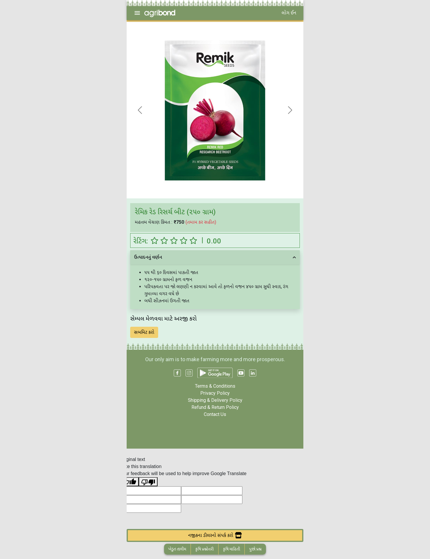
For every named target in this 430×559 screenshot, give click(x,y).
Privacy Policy (215, 393)
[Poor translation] (148, 481)
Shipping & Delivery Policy (215, 400)
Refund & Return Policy (215, 407)
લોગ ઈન (289, 13)
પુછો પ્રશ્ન (255, 549)
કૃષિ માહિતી (231, 549)
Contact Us (215, 414)
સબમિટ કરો (144, 332)
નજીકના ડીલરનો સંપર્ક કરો (215, 535)
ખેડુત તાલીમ (177, 549)
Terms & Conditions (215, 386)
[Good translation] (129, 481)
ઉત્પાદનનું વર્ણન (148, 257)
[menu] (137, 13)
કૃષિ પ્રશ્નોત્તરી (204, 549)
